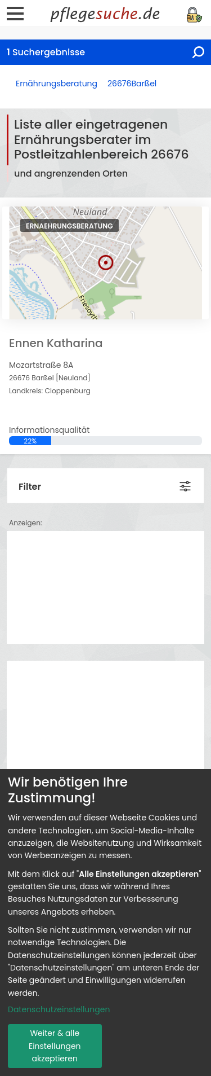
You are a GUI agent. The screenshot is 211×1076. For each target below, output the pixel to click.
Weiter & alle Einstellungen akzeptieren (55, 1045)
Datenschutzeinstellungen (59, 1009)
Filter (30, 486)
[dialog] (105, 922)
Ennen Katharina (56, 343)
